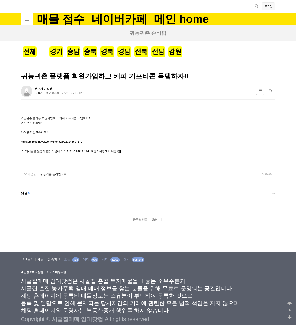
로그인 (268, 6)
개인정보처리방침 (32, 272)
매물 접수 (60, 19)
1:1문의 (28, 259)
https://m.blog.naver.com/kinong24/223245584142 (51, 141)
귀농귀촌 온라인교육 (53, 174)
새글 (40, 259)
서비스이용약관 (56, 272)
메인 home (181, 19)
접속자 (54, 259)
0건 (39, 93)
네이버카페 (119, 19)
